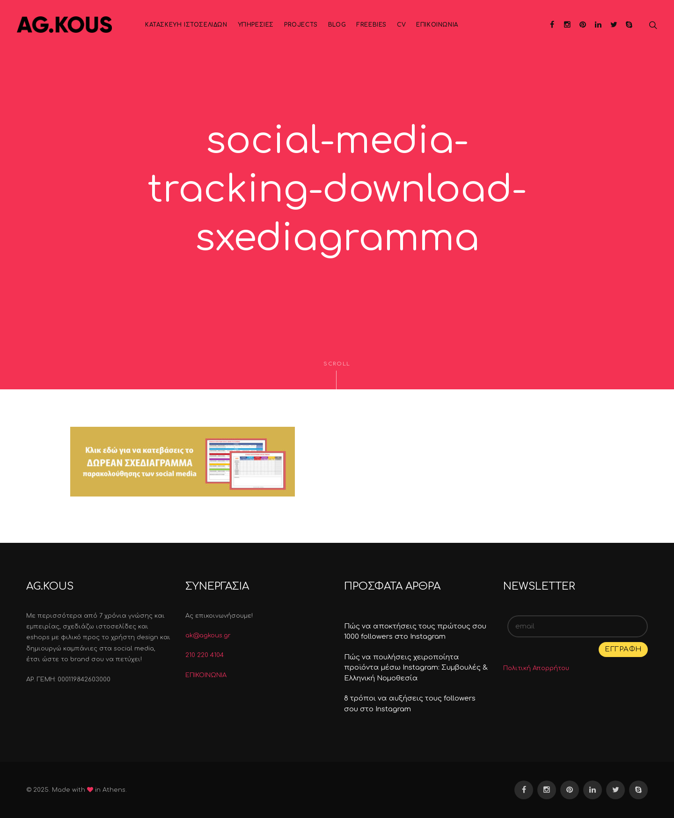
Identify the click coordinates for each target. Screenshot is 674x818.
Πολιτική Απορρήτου (536, 668)
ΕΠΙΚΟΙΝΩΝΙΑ (206, 675)
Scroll (337, 375)
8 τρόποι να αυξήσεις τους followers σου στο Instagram (410, 703)
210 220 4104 (204, 655)
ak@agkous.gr (208, 635)
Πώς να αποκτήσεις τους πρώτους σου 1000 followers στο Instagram (415, 631)
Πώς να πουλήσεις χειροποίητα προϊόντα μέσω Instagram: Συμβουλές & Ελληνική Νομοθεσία (416, 667)
